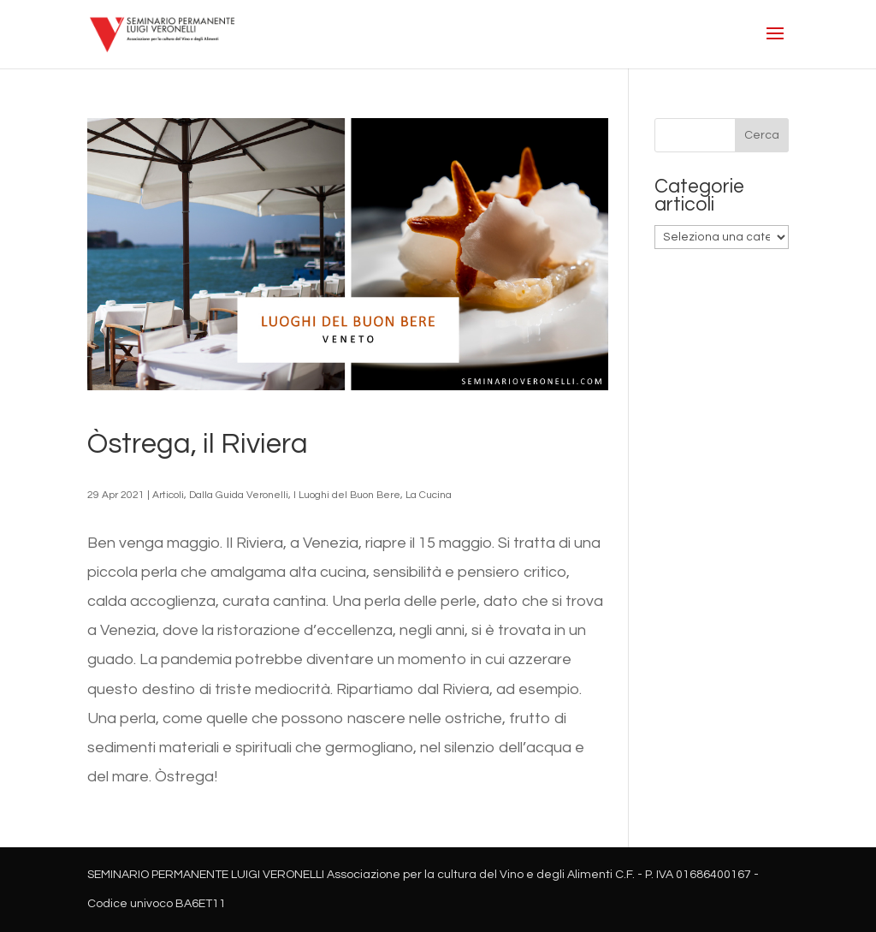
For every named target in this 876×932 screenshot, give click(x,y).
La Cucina (428, 495)
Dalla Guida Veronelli (238, 495)
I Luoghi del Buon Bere (346, 495)
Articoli (168, 495)
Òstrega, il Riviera (197, 444)
